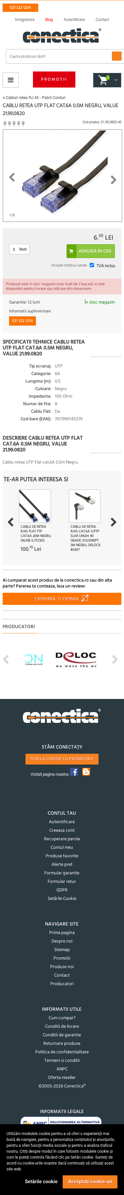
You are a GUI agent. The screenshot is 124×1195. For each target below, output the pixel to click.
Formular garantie (61, 873)
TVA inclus (106, 266)
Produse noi (62, 967)
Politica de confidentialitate (62, 1052)
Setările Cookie (62, 899)
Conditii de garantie (62, 1035)
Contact (62, 975)
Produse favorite (62, 856)
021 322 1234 (20, 7)
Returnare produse (61, 1043)
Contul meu (62, 847)
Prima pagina (62, 933)
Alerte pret (62, 864)
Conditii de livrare (62, 1026)
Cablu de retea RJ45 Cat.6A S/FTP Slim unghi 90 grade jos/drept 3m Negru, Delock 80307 (85, 538)
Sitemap (62, 950)
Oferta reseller (62, 1078)
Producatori (62, 984)
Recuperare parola (62, 839)
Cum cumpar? (62, 1018)
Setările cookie (41, 1182)
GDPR (62, 890)
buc (23, 249)
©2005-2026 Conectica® (62, 1086)
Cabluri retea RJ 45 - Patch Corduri (34, 98)
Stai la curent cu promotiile (62, 759)
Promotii (54, 79)
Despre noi (62, 941)
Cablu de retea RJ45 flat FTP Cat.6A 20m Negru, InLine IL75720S (36, 534)
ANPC (62, 1069)
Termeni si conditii (62, 1061)
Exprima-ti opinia (57, 599)
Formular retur (62, 882)
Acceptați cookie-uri (90, 1182)
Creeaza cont (62, 830)
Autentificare (62, 822)
